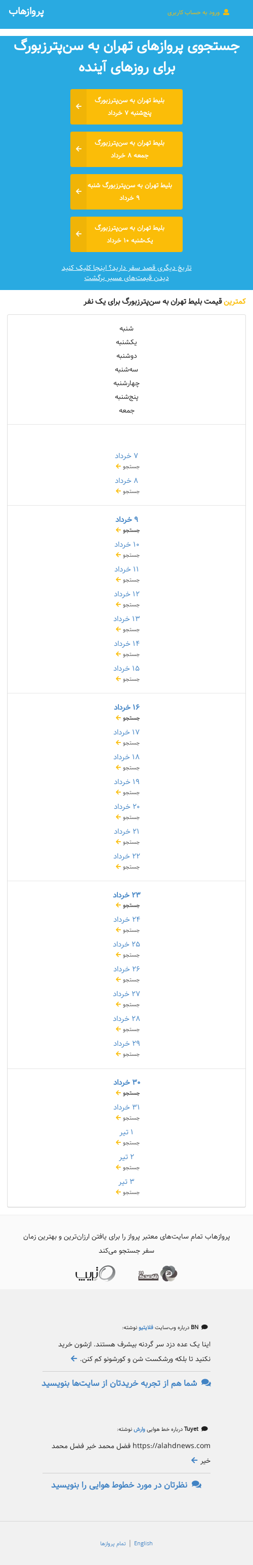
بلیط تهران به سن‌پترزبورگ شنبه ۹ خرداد (121, 192)
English (143, 1543)
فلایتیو (145, 1327)
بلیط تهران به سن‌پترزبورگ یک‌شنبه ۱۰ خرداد (117, 234)
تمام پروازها (113, 1543)
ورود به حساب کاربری (198, 12)
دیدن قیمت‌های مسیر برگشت (127, 277)
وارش (138, 1429)
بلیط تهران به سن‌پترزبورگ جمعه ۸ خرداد (117, 149)
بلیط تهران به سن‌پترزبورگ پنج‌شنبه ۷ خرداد (117, 107)
